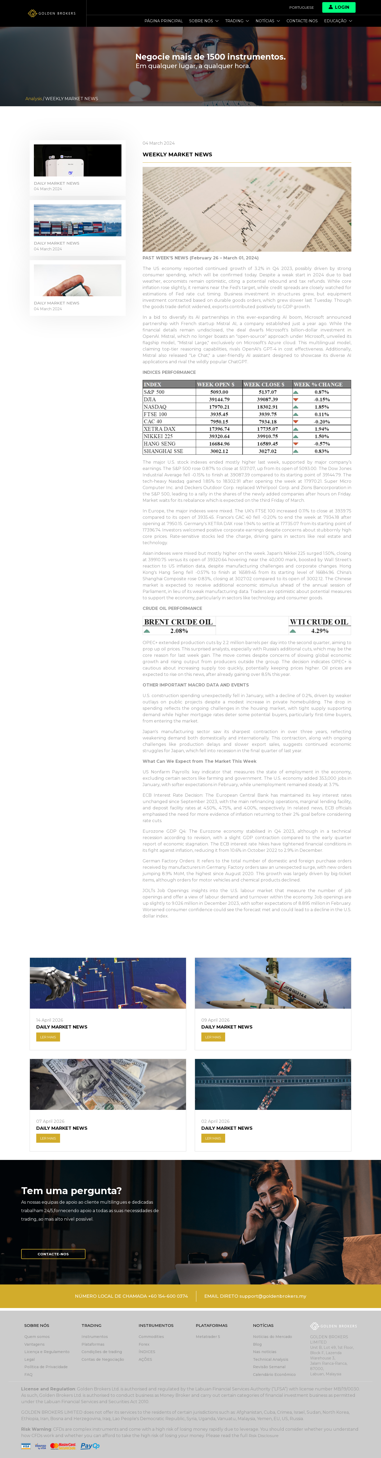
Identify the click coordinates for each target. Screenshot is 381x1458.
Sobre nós (204, 21)
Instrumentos (94, 1337)
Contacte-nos (302, 21)
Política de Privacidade (46, 1367)
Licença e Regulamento (47, 1352)
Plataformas (93, 1344)
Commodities (151, 1337)
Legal (29, 1359)
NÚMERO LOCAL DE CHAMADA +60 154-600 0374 (127, 1299)
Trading (237, 21)
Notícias (268, 21)
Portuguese (300, 7)
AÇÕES (145, 1359)
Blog (257, 1344)
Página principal (163, 21)
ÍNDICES (147, 1352)
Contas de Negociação (102, 1359)
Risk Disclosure (264, 1435)
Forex (144, 1344)
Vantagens (34, 1344)
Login (339, 7)
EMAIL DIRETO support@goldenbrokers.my (260, 1299)
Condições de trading (101, 1352)
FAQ (28, 1374)
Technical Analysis (270, 1359)
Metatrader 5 (208, 1337)
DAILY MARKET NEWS (58, 185)
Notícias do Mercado (272, 1337)
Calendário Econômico (274, 1374)
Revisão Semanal (269, 1367)
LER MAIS (50, 1037)
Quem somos (37, 1337)
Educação (338, 21)
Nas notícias (264, 1352)
